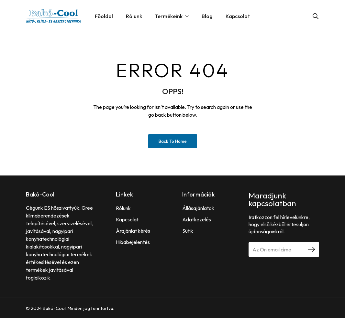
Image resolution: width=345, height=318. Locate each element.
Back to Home (173, 141)
